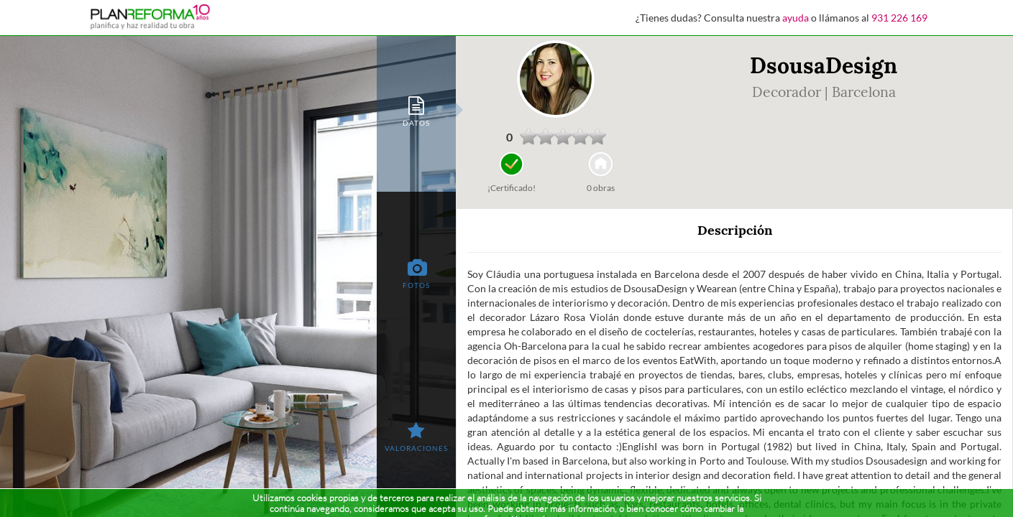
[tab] (416, 110)
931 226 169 (899, 17)
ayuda (795, 17)
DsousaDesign (823, 65)
